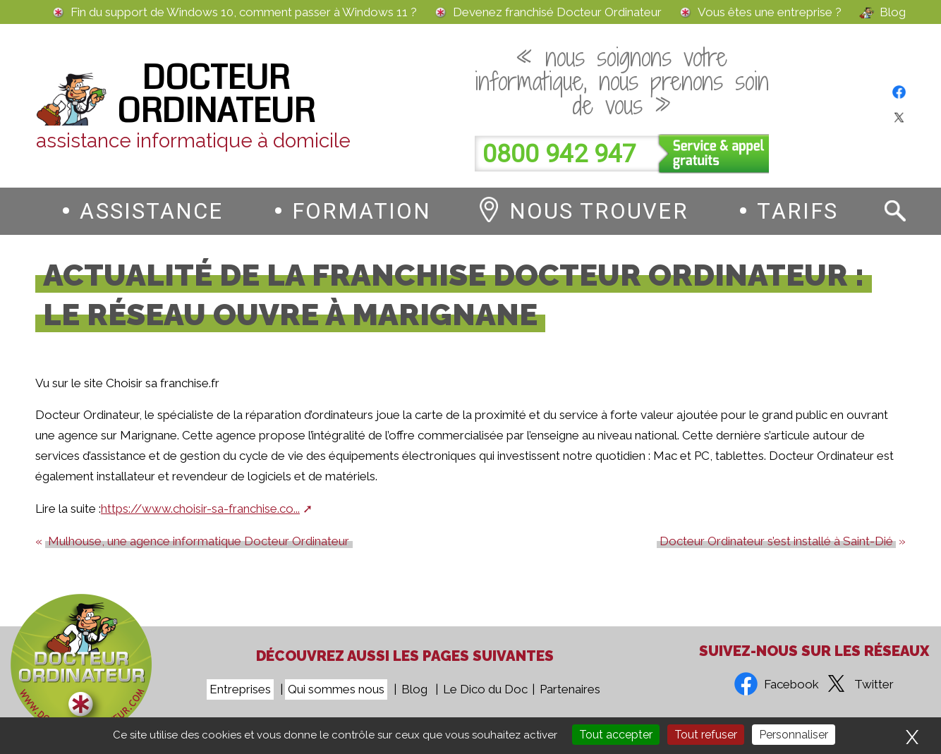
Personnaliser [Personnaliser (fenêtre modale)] (793, 734)
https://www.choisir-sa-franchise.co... (200, 508)
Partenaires (570, 689)
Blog (893, 12)
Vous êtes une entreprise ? (770, 12)
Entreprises (240, 689)
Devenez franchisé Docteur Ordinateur (557, 12)
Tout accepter (615, 734)
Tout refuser (705, 734)
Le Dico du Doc (485, 689)
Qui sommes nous (336, 689)
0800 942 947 (559, 154)
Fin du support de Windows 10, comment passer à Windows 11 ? (244, 12)
